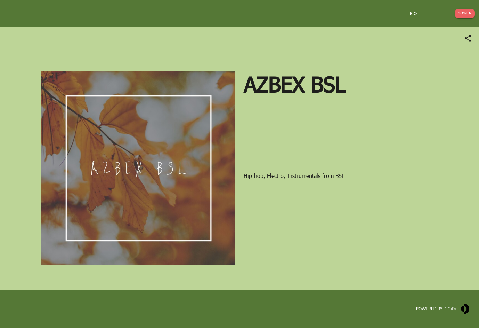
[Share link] (468, 38)
